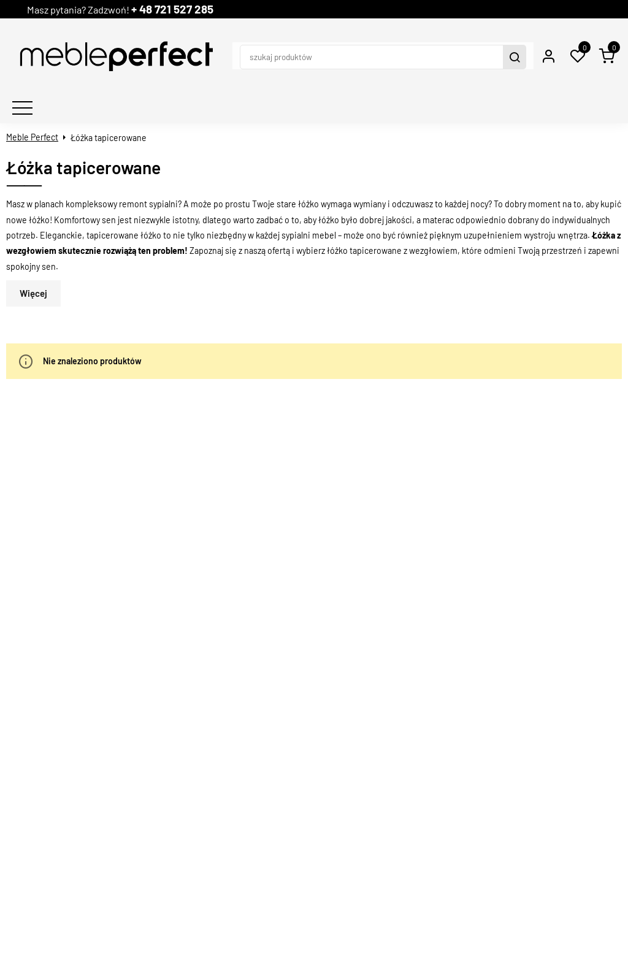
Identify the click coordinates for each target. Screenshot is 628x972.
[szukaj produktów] (335, 44)
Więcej (33, 269)
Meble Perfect (32, 113)
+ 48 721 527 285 (196, 9)
